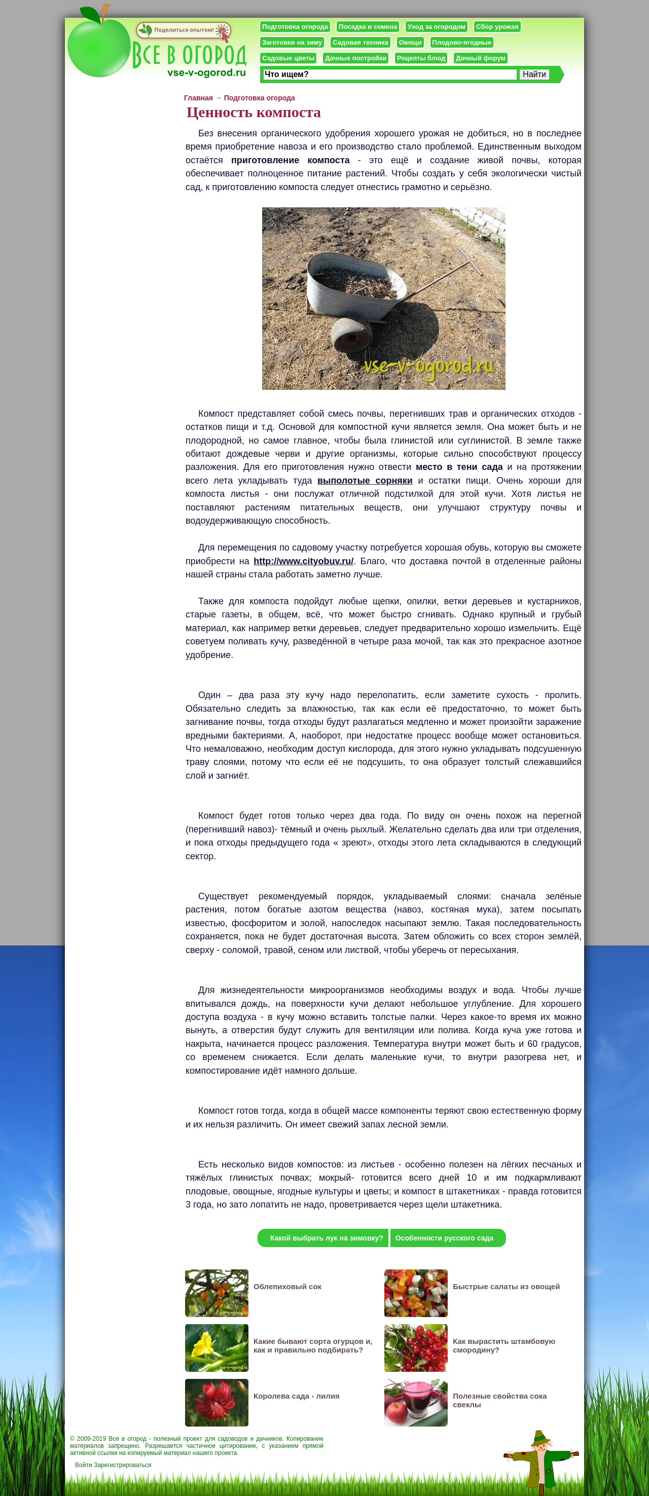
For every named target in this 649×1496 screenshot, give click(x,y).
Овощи (410, 42)
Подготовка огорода (295, 26)
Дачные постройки (355, 58)
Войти (83, 1465)
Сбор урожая (497, 26)
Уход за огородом (436, 26)
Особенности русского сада (444, 1238)
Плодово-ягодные (462, 42)
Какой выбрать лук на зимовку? (326, 1238)
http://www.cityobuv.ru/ (303, 561)
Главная (198, 98)
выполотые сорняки (365, 481)
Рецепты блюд (421, 58)
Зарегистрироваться (122, 1465)
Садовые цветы (288, 58)
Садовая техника (360, 42)
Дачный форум (481, 58)
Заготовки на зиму (292, 42)
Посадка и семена (368, 26)
